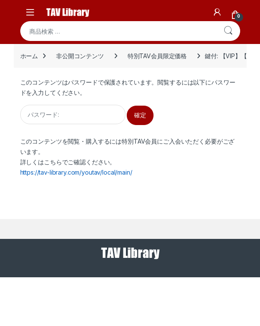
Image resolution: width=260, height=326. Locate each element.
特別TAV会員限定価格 (157, 56)
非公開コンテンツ (80, 56)
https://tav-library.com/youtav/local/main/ (76, 172)
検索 (228, 31)
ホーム (29, 56)
